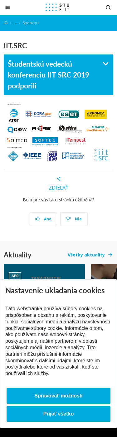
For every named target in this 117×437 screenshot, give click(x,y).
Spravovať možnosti (58, 395)
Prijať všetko (58, 413)
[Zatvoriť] (7, 7)
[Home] (5, 23)
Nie (74, 219)
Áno (43, 219)
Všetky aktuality (86, 255)
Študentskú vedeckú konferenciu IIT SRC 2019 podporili (48, 74)
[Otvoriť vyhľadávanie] (108, 7)
